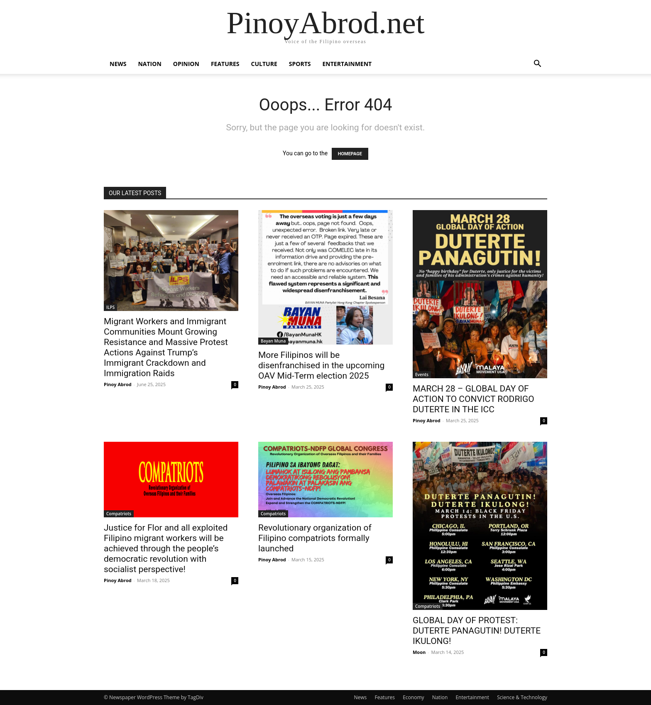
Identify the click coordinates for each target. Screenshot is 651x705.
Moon (419, 652)
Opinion (186, 64)
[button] (537, 65)
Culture (264, 64)
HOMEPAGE (350, 154)
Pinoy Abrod (118, 384)
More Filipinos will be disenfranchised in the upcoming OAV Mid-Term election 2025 (321, 365)
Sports (300, 64)
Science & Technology (522, 697)
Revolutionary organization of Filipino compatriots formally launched (315, 538)
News (118, 64)
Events (421, 374)
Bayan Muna (273, 341)
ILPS (110, 307)
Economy (413, 697)
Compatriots (118, 514)
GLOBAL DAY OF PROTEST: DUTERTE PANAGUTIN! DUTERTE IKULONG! (477, 630)
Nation (149, 64)
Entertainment (347, 64)
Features (225, 64)
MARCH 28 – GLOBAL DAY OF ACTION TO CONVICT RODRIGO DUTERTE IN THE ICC (473, 399)
